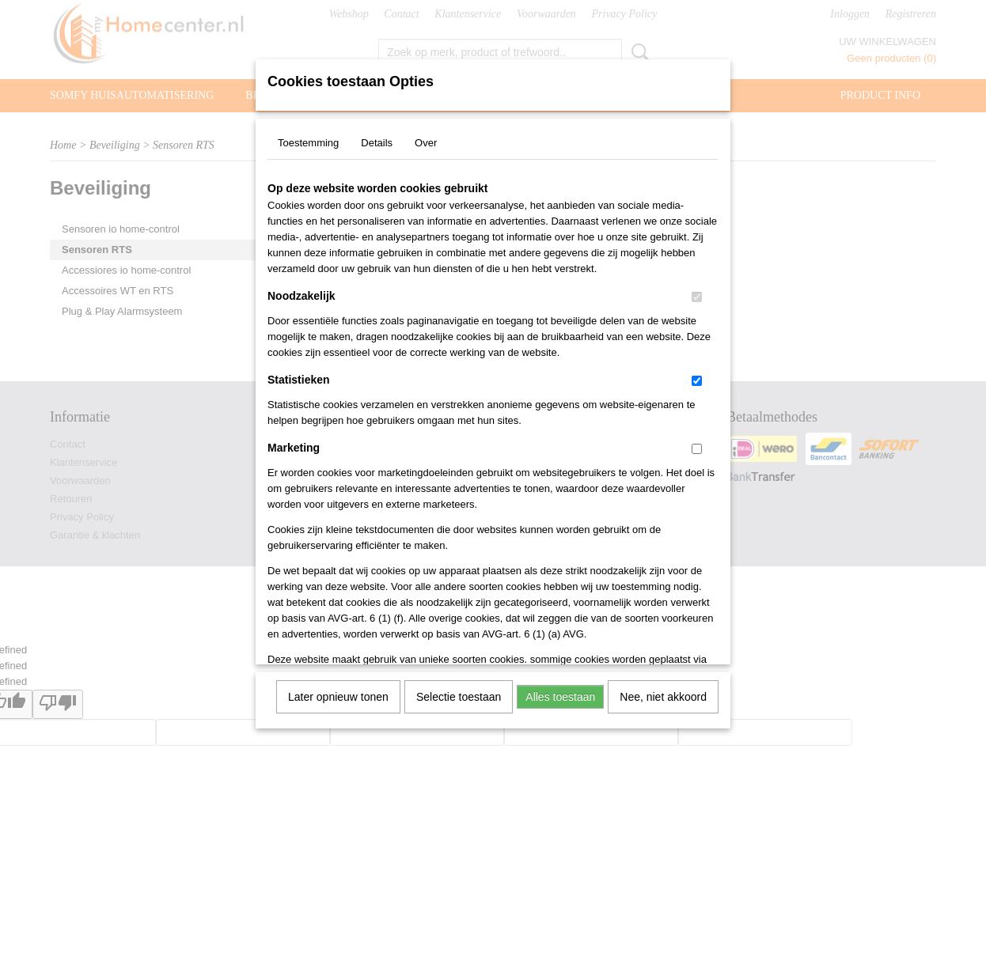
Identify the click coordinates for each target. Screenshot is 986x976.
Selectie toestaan (458, 696)
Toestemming (308, 143)
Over (426, 143)
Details (377, 143)
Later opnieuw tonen (338, 696)
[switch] (697, 297)
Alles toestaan (560, 696)
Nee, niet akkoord (663, 696)
